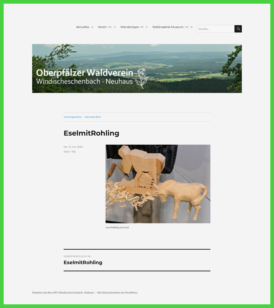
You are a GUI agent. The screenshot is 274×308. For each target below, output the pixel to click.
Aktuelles (82, 27)
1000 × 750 (70, 151)
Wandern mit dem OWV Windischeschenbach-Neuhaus (63, 292)
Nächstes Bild (92, 116)
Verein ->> (105, 27)
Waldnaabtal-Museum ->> (170, 27)
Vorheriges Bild (72, 116)
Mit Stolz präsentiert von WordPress (117, 292)
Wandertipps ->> (132, 27)
